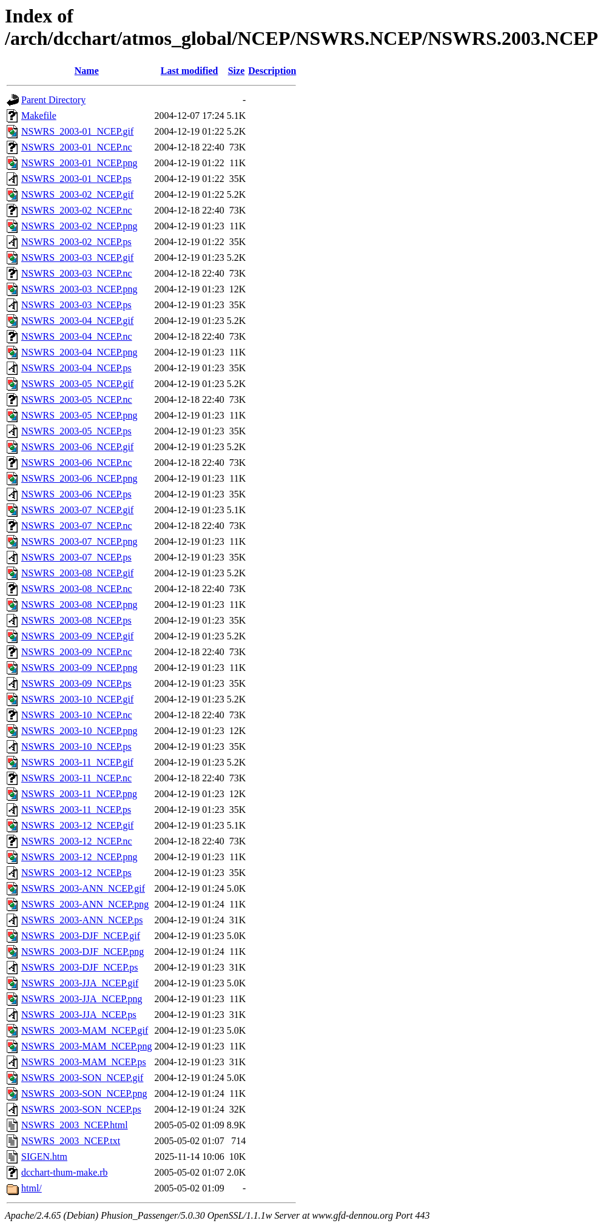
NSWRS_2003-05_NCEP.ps (76, 431)
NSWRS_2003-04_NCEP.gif (77, 320)
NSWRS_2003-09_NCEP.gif (77, 636)
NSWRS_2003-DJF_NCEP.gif (80, 936)
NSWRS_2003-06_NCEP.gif (77, 447)
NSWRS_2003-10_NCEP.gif (77, 699)
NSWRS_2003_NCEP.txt (70, 1141)
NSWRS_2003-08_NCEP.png (79, 604)
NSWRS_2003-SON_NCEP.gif (82, 1078)
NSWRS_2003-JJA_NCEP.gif (79, 983)
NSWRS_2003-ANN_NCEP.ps (82, 920)
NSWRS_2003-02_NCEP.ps (76, 242)
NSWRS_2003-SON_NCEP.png (84, 1093)
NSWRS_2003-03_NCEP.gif (77, 257)
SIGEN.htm (44, 1156)
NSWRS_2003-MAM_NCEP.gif (84, 1030)
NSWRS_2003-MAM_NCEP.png (86, 1046)
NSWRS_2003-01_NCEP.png (79, 163)
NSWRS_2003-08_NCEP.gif (77, 573)
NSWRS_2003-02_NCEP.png (79, 226)
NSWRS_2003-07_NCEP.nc (76, 525)
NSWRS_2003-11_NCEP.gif (77, 762)
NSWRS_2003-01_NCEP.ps (76, 178)
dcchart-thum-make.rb (64, 1172)
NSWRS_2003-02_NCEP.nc (76, 210)
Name (87, 71)
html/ (31, 1188)
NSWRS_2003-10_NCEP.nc (76, 715)
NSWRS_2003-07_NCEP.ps (76, 557)
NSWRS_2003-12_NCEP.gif (77, 825)
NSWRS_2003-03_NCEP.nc (76, 273)
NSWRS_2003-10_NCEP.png (79, 731)
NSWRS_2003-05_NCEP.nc (76, 399)
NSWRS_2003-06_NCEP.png (79, 478)
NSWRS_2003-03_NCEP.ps (76, 305)
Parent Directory (53, 100)
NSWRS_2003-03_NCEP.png (79, 289)
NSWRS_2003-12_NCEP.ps (76, 872)
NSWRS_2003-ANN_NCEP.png (85, 904)
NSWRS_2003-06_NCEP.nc (76, 462)
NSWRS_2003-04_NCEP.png (79, 352)
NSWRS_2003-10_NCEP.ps (76, 746)
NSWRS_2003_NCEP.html (74, 1125)
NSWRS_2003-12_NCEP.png (79, 857)
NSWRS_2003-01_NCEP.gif (77, 131)
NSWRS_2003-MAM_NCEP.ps (83, 1062)
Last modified (189, 71)
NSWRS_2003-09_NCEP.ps (76, 683)
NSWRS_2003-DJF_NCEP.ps (79, 967)
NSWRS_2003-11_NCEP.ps (76, 809)
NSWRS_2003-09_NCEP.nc (76, 652)
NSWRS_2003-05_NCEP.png (79, 415)
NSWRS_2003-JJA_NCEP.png (82, 999)
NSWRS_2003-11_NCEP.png (79, 794)
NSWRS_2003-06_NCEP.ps (76, 494)
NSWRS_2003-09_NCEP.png (79, 667)
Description (272, 71)
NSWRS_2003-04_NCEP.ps (76, 368)
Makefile (38, 115)
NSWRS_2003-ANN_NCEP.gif (83, 888)
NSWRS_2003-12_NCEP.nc (76, 841)
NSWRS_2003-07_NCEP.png (79, 541)
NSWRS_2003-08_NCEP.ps (76, 620)
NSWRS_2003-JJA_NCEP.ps (78, 1014)
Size (236, 71)
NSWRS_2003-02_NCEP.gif (77, 194)
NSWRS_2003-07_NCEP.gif (77, 510)
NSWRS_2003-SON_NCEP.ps (81, 1109)
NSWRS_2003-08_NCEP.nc (76, 589)
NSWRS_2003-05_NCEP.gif (77, 384)
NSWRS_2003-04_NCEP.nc (76, 336)
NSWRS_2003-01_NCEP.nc (76, 147)
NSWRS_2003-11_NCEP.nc (76, 778)
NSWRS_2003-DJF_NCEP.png (82, 951)
